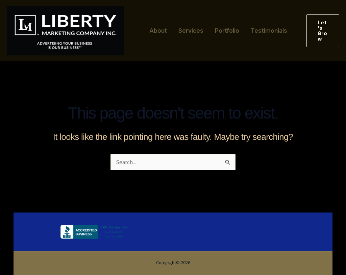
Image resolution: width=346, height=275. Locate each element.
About (158, 30)
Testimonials (269, 30)
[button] (322, 30)
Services (190, 30)
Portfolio (227, 30)
